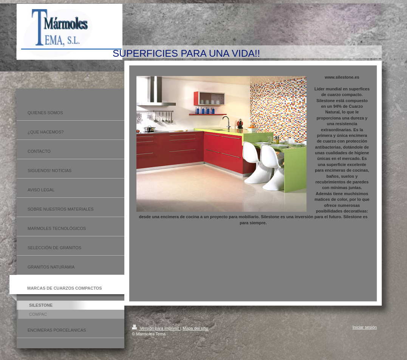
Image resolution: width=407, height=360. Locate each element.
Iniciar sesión (365, 327)
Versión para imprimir (156, 328)
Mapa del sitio (195, 328)
